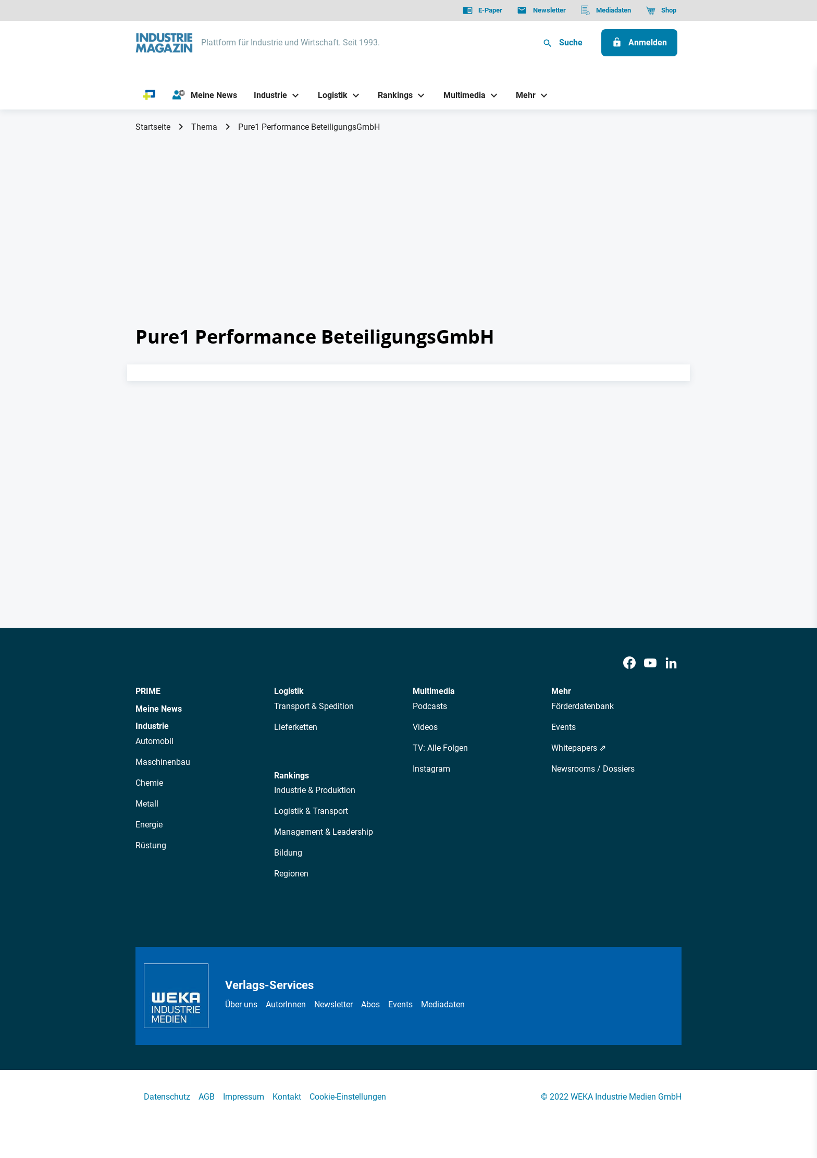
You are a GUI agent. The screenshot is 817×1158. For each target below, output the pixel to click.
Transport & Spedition (314, 706)
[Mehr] (522, 95)
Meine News (158, 709)
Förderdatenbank (582, 706)
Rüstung (150, 845)
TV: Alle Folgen (440, 748)
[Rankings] (391, 95)
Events (563, 727)
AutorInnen (286, 1004)
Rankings (291, 776)
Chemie (149, 783)
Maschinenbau (162, 762)
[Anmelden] (639, 42)
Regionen (291, 874)
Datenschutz (167, 1097)
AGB (207, 1097)
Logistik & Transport (311, 811)
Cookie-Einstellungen (348, 1097)
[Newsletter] (541, 10)
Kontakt (287, 1097)
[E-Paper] (482, 10)
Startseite (152, 127)
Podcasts (430, 706)
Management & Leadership (323, 832)
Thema (204, 127)
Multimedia (434, 691)
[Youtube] (650, 663)
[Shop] (661, 10)
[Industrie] (266, 95)
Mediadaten (443, 1004)
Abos (370, 1004)
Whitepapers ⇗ (578, 748)
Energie (149, 825)
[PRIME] (149, 95)
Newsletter (333, 1004)
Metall (146, 804)
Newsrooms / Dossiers (593, 769)
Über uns (241, 1004)
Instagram (431, 769)
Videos (425, 727)
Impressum (243, 1097)
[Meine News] (204, 95)
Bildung (288, 853)
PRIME (147, 691)
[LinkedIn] (671, 663)
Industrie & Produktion (314, 790)
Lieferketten (295, 727)
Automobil (154, 741)
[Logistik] (328, 95)
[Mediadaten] (605, 10)
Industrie (152, 726)
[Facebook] (629, 663)
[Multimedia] (460, 95)
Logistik (289, 691)
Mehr (561, 691)
